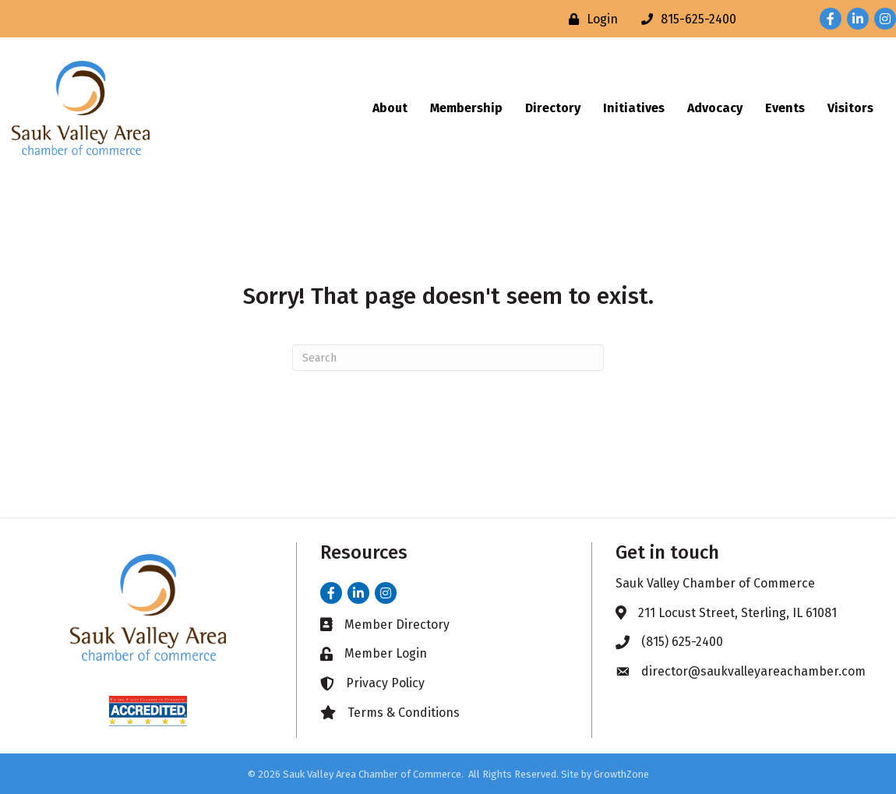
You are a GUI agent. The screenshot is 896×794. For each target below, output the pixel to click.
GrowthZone (621, 774)
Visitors (850, 108)
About (389, 108)
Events (785, 108)
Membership (466, 108)
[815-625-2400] (684, 19)
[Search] (448, 357)
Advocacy (715, 108)
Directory (552, 108)
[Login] (589, 19)
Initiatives (634, 108)
